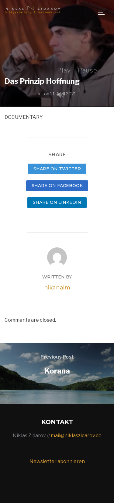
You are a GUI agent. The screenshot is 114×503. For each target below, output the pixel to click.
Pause (87, 70)
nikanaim (57, 287)
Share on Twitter (57, 169)
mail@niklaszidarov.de (76, 435)
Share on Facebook (57, 185)
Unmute (63, 82)
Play (64, 70)
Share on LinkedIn (57, 202)
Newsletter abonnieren (57, 461)
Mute (63, 95)
